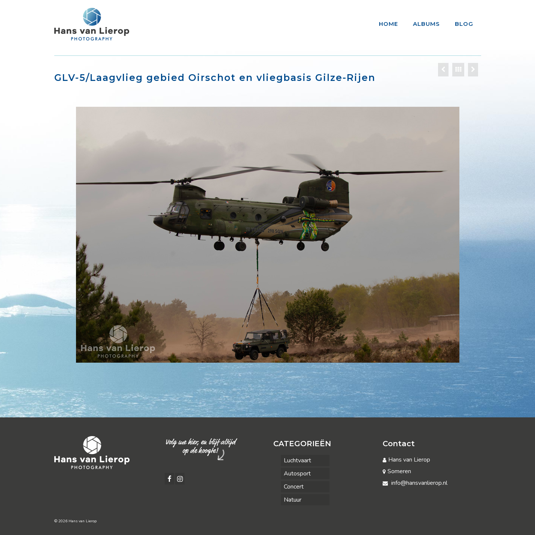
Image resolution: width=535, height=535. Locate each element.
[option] (267, 235)
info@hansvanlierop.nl (415, 483)
